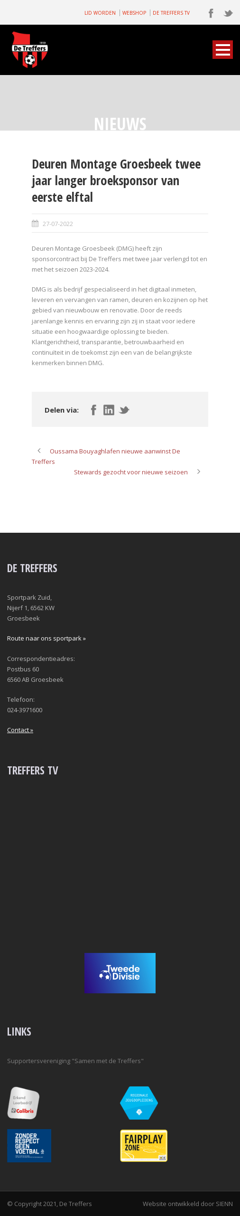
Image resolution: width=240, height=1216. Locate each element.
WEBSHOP (134, 12)
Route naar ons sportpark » (46, 638)
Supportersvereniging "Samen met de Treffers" (75, 1060)
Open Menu (222, 49)
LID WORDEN (100, 12)
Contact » (20, 730)
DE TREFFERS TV (171, 12)
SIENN (224, 1203)
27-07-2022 (58, 223)
